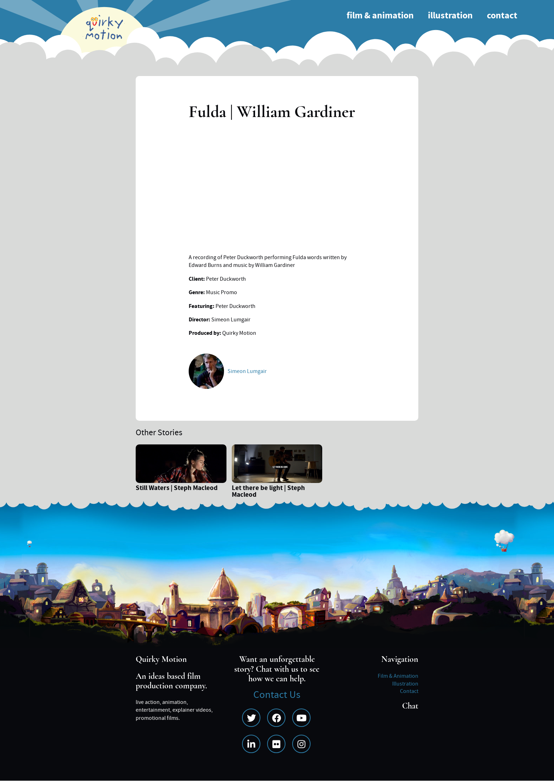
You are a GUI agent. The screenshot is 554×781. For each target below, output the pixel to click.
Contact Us (276, 694)
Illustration (450, 16)
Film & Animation (380, 16)
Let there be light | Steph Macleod (268, 492)
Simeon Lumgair (247, 371)
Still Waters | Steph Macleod (177, 489)
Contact (502, 16)
